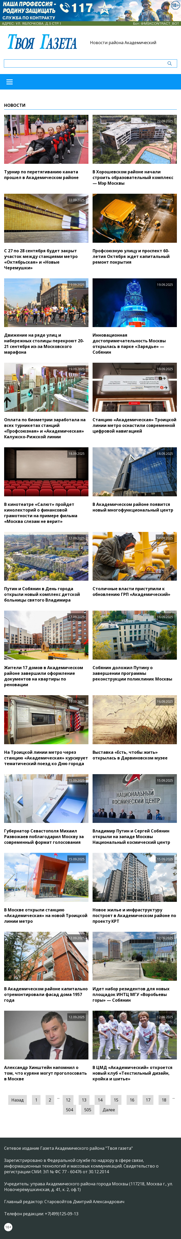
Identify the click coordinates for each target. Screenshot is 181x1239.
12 (68, 1100)
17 (148, 1100)
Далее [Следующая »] (109, 1110)
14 (100, 1100)
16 (132, 1100)
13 (84, 1100)
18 (164, 1100)
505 (87, 1110)
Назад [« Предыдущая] (17, 1100)
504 (69, 1110)
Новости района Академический (123, 43)
